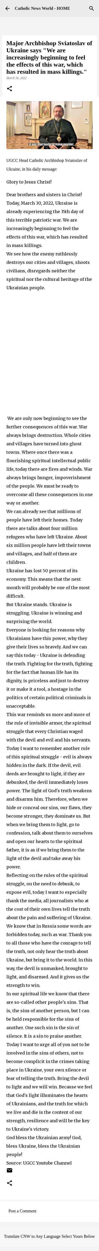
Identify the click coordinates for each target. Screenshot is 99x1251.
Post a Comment (22, 1211)
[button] (9, 89)
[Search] (91, 8)
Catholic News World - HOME (42, 8)
